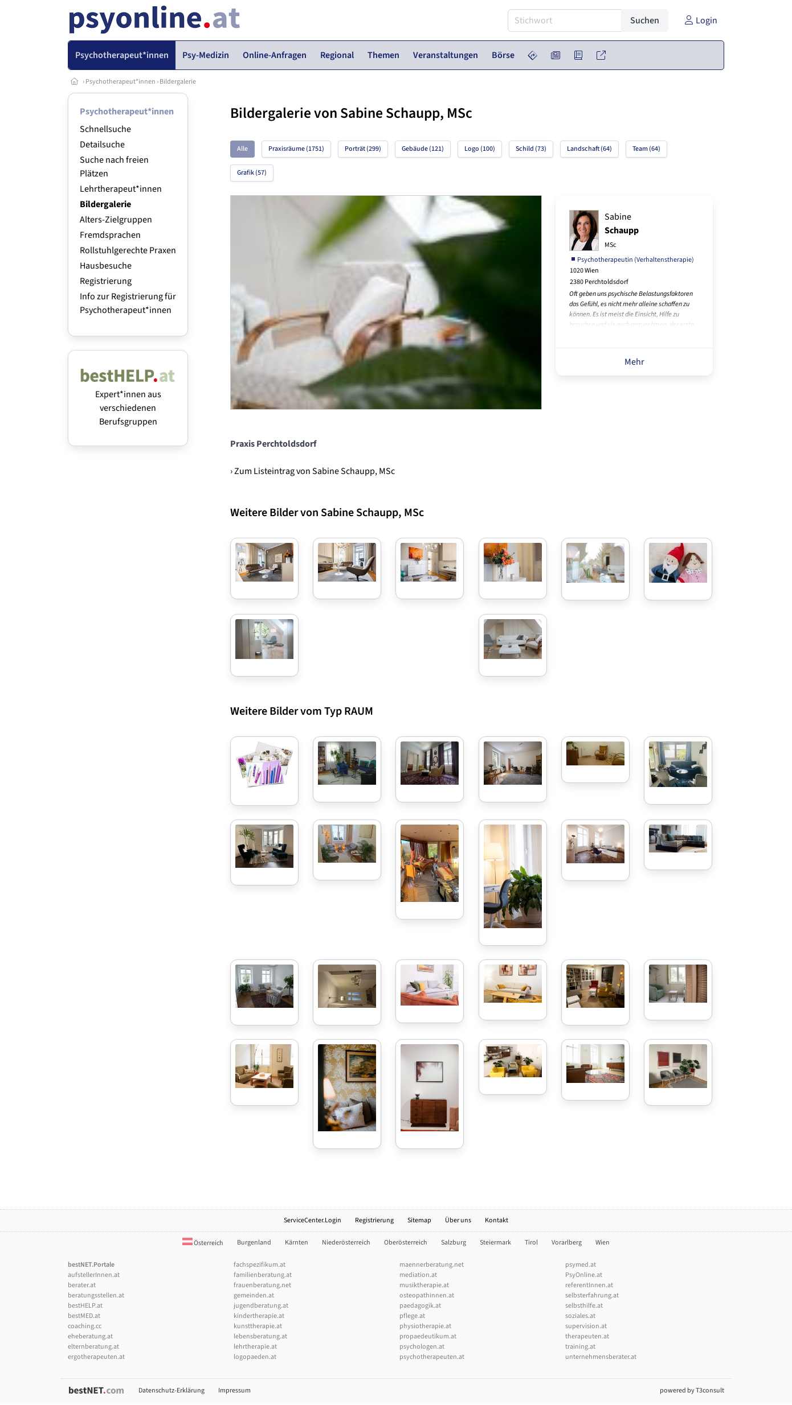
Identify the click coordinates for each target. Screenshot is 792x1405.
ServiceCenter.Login (312, 1220)
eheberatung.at (90, 1336)
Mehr (634, 362)
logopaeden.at (255, 1357)
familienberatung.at (263, 1275)
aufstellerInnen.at (94, 1275)
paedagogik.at (420, 1306)
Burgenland (254, 1242)
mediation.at (418, 1275)
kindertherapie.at (259, 1316)
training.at (580, 1347)
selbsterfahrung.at (592, 1295)
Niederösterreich (346, 1242)
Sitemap (419, 1220)
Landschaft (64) (589, 149)
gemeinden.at (254, 1295)
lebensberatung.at (260, 1336)
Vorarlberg (567, 1242)
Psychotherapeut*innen (120, 81)
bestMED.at (84, 1316)
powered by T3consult (692, 1390)
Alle (242, 149)
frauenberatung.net (262, 1285)
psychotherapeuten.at (431, 1357)
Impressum (234, 1390)
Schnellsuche (105, 129)
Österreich (202, 1243)
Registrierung (106, 281)
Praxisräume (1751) (296, 149)
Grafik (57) (252, 173)
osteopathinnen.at (426, 1295)
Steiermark (495, 1242)
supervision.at (586, 1326)
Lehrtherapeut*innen (121, 189)
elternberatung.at (93, 1347)
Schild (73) (531, 149)
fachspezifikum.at (259, 1265)
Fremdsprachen (110, 235)
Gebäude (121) (423, 149)
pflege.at (412, 1316)
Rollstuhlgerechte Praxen (128, 250)
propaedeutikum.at (427, 1336)
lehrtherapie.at (255, 1347)
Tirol (531, 1242)
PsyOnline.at (583, 1275)
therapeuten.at (587, 1336)
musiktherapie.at (424, 1285)
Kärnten (296, 1242)
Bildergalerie (178, 81)
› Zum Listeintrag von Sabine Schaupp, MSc (312, 471)
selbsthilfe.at (584, 1306)
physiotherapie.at (425, 1326)
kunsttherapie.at (258, 1326)
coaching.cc (84, 1326)
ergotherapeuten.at (96, 1357)
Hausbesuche (106, 265)
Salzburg (453, 1242)
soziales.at (580, 1316)
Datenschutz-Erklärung (171, 1390)
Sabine (622, 230)
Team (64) (646, 149)
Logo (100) (479, 149)
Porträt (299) (363, 149)
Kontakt (496, 1220)
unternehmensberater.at (600, 1357)
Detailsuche (102, 144)
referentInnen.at (589, 1285)
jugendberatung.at (261, 1306)
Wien (602, 1242)
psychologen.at (421, 1347)
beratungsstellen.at (96, 1295)
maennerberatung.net (431, 1265)
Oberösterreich (405, 1242)
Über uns (458, 1220)
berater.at (82, 1285)
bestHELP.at (85, 1306)
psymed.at (580, 1265)
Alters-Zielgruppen (116, 219)
